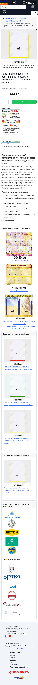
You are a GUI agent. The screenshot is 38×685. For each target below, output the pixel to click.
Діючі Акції (19, 648)
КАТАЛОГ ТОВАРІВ (11, 626)
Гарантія (13, 660)
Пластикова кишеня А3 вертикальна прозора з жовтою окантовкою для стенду (16, 440)
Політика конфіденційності (19, 667)
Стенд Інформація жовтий (19, 291)
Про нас (12, 657)
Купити (24, 102)
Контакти (13, 655)
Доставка (13, 664)
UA (33, 12)
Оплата (12, 662)
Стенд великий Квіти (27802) (19, 260)
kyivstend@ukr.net (10, 631)
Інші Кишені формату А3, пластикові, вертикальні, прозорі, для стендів (19, 327)
